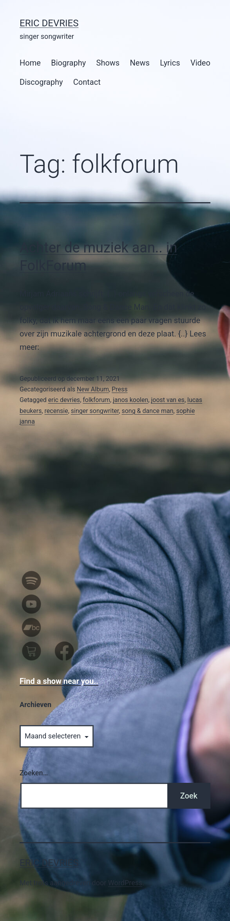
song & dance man (147, 411)
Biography (68, 63)
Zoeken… (34, 773)
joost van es (167, 400)
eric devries (64, 400)
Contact (87, 82)
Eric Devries (49, 23)
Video (200, 63)
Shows (108, 63)
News (140, 63)
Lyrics (170, 63)
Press (119, 389)
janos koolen (130, 400)
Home (30, 63)
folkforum (96, 400)
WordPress (125, 883)
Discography (41, 82)
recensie (56, 411)
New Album (93, 389)
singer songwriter (95, 411)
